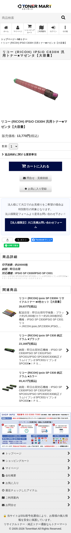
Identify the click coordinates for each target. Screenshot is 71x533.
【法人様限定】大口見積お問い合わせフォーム (35, 224)
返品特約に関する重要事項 (19, 154)
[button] (65, 29)
